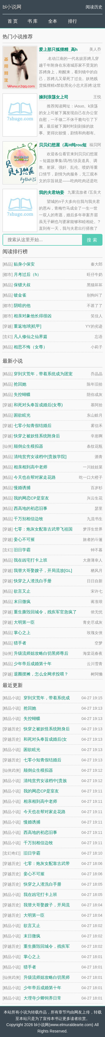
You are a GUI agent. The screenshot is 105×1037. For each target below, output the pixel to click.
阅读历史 (94, 6)
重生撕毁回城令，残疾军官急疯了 (45, 611)
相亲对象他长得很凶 (33, 315)
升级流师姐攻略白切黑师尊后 (41, 653)
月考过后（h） (27, 274)
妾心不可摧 (24, 539)
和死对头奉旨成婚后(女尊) (38, 404)
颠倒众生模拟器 (28, 446)
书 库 (32, 21)
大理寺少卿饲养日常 (42, 998)
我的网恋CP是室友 (31, 498)
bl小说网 (12, 7)
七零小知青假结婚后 (33, 425)
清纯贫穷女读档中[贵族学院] (40, 456)
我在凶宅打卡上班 (30, 560)
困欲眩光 (22, 415)
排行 (72, 21)
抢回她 (20, 384)
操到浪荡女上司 (53, 97)
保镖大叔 (22, 284)
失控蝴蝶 (22, 394)
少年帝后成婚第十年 (33, 663)
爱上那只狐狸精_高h (58, 49)
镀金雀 (20, 295)
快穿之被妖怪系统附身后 (37, 435)
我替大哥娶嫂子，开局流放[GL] (43, 570)
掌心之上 (22, 632)
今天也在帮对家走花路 (35, 477)
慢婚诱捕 (22, 487)
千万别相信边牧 (28, 518)
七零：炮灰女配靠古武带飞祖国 (43, 529)
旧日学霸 (22, 549)
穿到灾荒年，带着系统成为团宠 (43, 373)
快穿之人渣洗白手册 (33, 580)
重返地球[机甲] (27, 326)
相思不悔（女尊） (30, 346)
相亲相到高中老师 (30, 466)
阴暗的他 (22, 305)
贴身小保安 (24, 264)
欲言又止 (22, 591)
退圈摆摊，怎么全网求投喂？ (41, 674)
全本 (52, 21)
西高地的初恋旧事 (30, 508)
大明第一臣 (24, 622)
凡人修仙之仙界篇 (30, 336)
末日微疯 (22, 601)
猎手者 (20, 642)
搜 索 (92, 240)
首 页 (13, 21)
